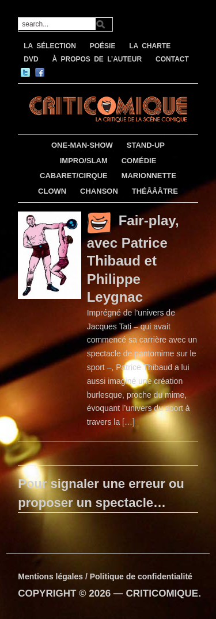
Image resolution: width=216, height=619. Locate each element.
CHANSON (99, 191)
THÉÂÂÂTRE (155, 191)
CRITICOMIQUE (162, 593)
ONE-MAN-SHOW (82, 145)
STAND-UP (146, 145)
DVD (31, 59)
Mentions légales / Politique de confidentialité (105, 576)
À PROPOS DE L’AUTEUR (97, 59)
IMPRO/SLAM (84, 160)
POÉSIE (103, 46)
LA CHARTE (149, 46)
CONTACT (172, 59)
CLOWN (52, 191)
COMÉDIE (139, 160)
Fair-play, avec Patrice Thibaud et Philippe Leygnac (133, 258)
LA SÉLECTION (50, 46)
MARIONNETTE (149, 175)
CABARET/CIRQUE (74, 175)
